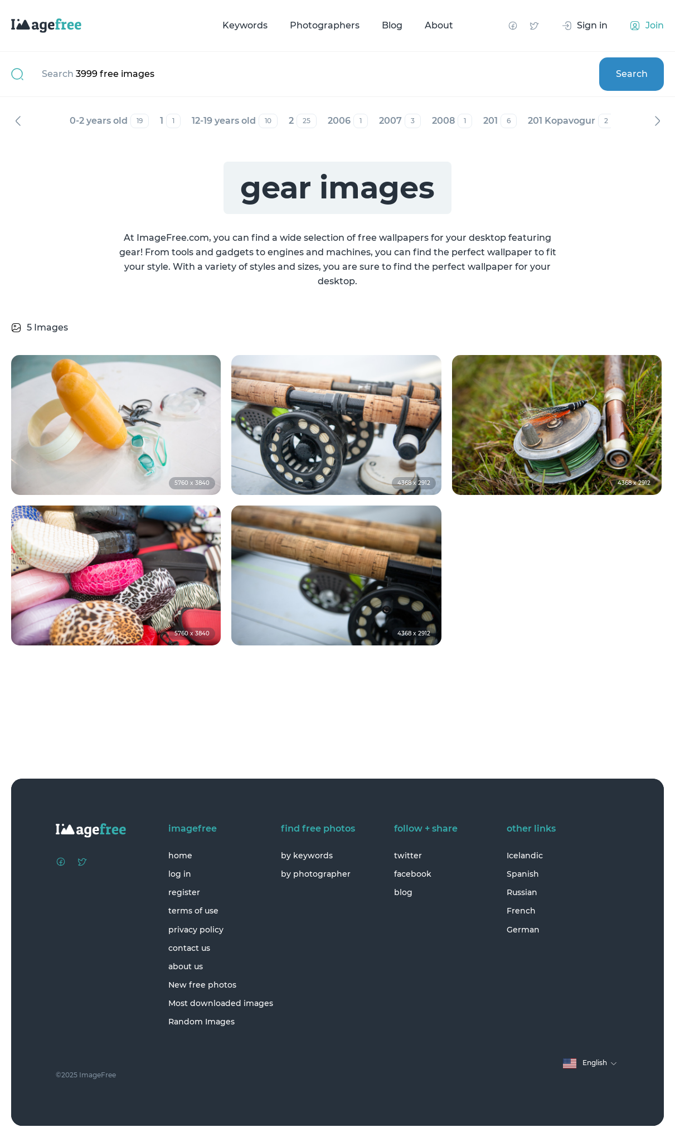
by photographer (316, 874)
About (439, 25)
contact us (189, 948)
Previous (18, 121)
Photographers (325, 25)
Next (657, 121)
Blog (392, 25)
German (523, 930)
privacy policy (196, 930)
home (180, 856)
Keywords (245, 25)
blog (403, 892)
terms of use (193, 911)
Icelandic (525, 856)
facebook (412, 874)
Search (632, 74)
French (521, 911)
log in (179, 874)
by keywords (307, 856)
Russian (522, 892)
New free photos (202, 985)
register (184, 892)
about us (185, 966)
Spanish (523, 874)
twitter (408, 856)
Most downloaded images (220, 1003)
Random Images (201, 1022)
